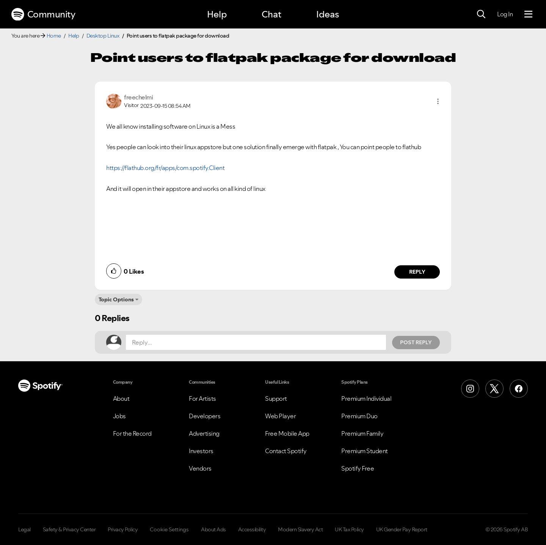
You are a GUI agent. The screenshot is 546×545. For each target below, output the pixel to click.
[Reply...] (256, 342)
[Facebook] (519, 389)
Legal (24, 529)
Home (54, 35)
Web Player (280, 416)
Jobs (119, 416)
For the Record (132, 433)
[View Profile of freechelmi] (138, 97)
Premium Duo (359, 416)
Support (276, 398)
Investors (201, 451)
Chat (271, 14)
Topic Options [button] (116, 299)
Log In (505, 14)
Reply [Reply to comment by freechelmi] (417, 272)
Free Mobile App (287, 433)
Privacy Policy (123, 529)
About (121, 398)
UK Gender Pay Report (401, 529)
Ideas (327, 14)
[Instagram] (470, 389)
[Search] (481, 14)
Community (43, 14)
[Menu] (528, 14)
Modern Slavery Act (300, 529)
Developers (204, 416)
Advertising (204, 433)
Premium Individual (366, 398)
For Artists (202, 398)
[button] (438, 101)
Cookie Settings (169, 529)
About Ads (213, 529)
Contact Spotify (286, 451)
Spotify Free (357, 468)
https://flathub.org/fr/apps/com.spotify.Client (165, 168)
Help (217, 14)
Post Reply (416, 342)
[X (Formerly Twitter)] (494, 389)
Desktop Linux (102, 35)
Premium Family (362, 433)
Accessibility (252, 529)
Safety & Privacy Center (69, 529)
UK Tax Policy (349, 529)
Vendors (200, 468)
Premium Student (364, 451)
